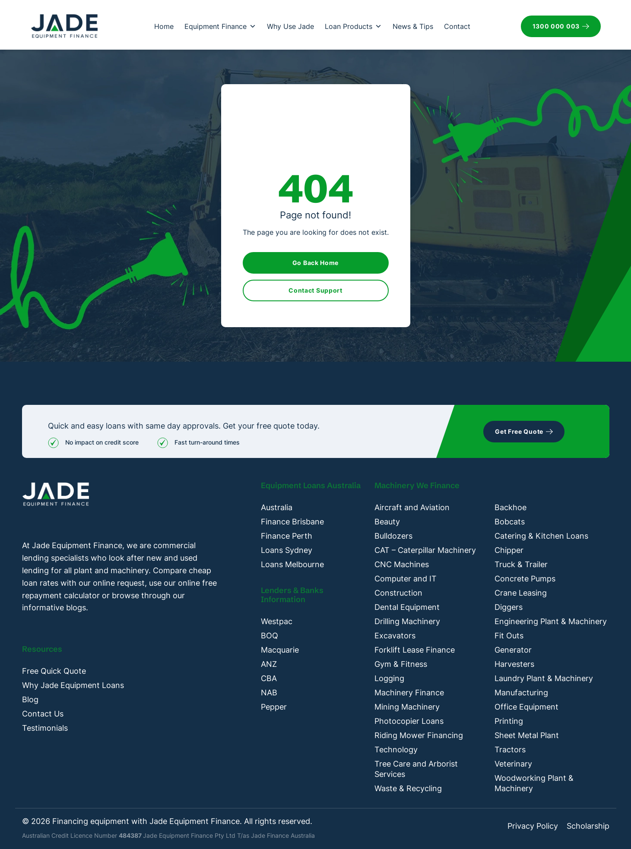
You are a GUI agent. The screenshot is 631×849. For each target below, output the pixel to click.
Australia (276, 507)
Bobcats (510, 521)
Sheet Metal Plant (527, 735)
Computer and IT (405, 578)
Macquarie (280, 649)
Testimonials (45, 727)
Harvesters (514, 664)
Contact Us (42, 713)
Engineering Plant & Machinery (551, 621)
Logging (389, 678)
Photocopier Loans (409, 721)
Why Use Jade (290, 26)
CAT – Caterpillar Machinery (425, 550)
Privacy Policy (532, 826)
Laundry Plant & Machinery (544, 678)
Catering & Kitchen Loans (541, 535)
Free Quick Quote (54, 670)
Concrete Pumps (525, 578)
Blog (30, 699)
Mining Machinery (407, 706)
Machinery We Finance (417, 485)
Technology (396, 749)
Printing (509, 721)
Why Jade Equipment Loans (73, 685)
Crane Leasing (521, 592)
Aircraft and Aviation (412, 507)
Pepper (274, 706)
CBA (269, 678)
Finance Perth (286, 535)
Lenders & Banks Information (292, 595)
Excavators (394, 635)
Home (164, 26)
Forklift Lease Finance (414, 649)
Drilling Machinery (407, 621)
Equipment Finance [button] (220, 26)
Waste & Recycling (408, 788)
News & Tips (413, 26)
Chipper (509, 550)
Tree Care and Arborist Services (416, 769)
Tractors (510, 749)
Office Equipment (526, 706)
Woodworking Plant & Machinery (534, 783)
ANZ (269, 664)
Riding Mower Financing (418, 735)
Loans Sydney (286, 550)
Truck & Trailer (521, 564)
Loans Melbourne (292, 564)
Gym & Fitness (400, 664)
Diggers (509, 607)
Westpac (276, 621)
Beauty (387, 521)
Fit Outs (509, 635)
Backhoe (510, 507)
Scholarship (588, 826)
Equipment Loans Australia (311, 485)
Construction (398, 592)
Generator (513, 649)
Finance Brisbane (292, 521)
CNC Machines (401, 564)
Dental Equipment (407, 607)
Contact (457, 26)
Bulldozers (393, 535)
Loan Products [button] (353, 26)
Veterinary (513, 763)
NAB (269, 692)
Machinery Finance (409, 692)
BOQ (269, 635)
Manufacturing (521, 692)
